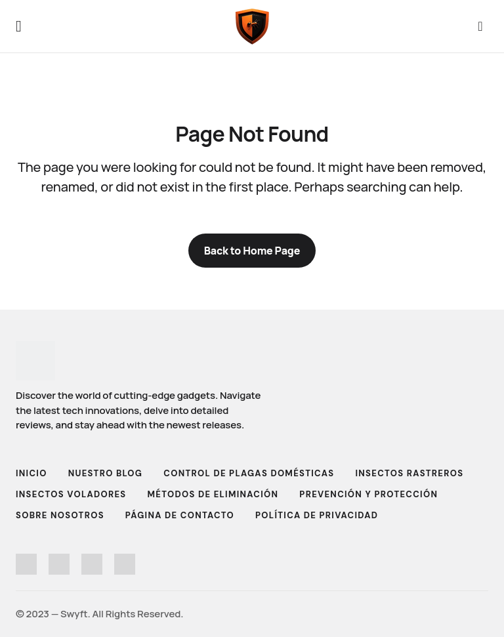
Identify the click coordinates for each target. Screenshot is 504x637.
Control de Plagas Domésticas (248, 473)
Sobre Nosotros (60, 515)
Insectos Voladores (71, 494)
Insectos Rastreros (410, 473)
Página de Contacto (179, 515)
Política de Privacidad (316, 515)
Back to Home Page (252, 250)
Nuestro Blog (105, 473)
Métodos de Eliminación (212, 494)
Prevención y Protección (368, 494)
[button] (19, 26)
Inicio (31, 473)
